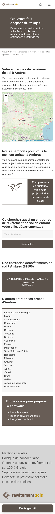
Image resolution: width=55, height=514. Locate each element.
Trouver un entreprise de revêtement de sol (27, 52)
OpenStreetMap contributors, (35, 141)
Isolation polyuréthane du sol (25, 416)
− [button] (6, 100)
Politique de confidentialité (20, 458)
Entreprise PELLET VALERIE (27, 278)
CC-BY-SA (48, 141)
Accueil (5, 52)
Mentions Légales (14, 453)
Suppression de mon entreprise (24, 472)
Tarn (13, 54)
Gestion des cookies (16, 482)
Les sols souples (19, 412)
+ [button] (6, 96)
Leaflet (13, 141)
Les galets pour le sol (21, 419)
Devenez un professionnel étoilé (24, 477)
